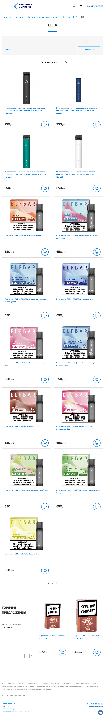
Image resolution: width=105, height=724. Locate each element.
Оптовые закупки (9, 709)
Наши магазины (8, 703)
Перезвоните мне (95, 706)
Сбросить (9, 49)
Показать (89, 50)
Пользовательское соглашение (15, 712)
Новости (5, 706)
